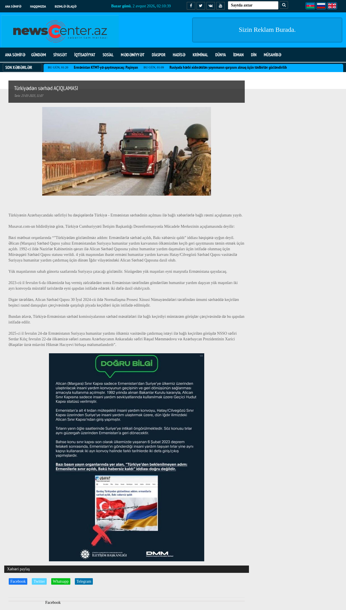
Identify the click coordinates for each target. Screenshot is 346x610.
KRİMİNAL (200, 54)
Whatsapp (61, 581)
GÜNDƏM (38, 54)
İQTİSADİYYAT (84, 54)
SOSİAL (108, 54)
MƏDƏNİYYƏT (133, 54)
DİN (254, 54)
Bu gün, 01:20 (58, 67)
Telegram (84, 581)
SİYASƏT (60, 54)
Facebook (18, 581)
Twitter (39, 581)
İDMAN (238, 54)
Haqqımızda (38, 6)
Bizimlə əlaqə (66, 6)
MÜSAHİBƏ (272, 54)
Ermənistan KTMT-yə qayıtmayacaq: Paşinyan (106, 67)
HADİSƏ (179, 54)
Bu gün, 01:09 (153, 67)
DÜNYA (220, 54)
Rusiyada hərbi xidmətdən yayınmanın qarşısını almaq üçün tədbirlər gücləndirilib (228, 67)
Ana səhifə (13, 6)
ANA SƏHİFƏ (15, 54)
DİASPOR (159, 54)
